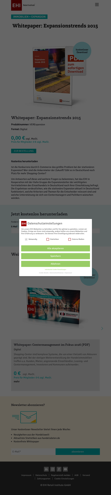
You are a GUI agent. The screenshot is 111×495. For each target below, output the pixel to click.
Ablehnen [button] (55, 263)
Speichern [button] (55, 256)
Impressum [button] (68, 273)
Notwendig (31, 239)
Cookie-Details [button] (44, 273)
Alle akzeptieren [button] (55, 248)
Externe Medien (76, 239)
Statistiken (52, 239)
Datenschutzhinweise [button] (57, 273)
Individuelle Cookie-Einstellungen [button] (55, 269)
